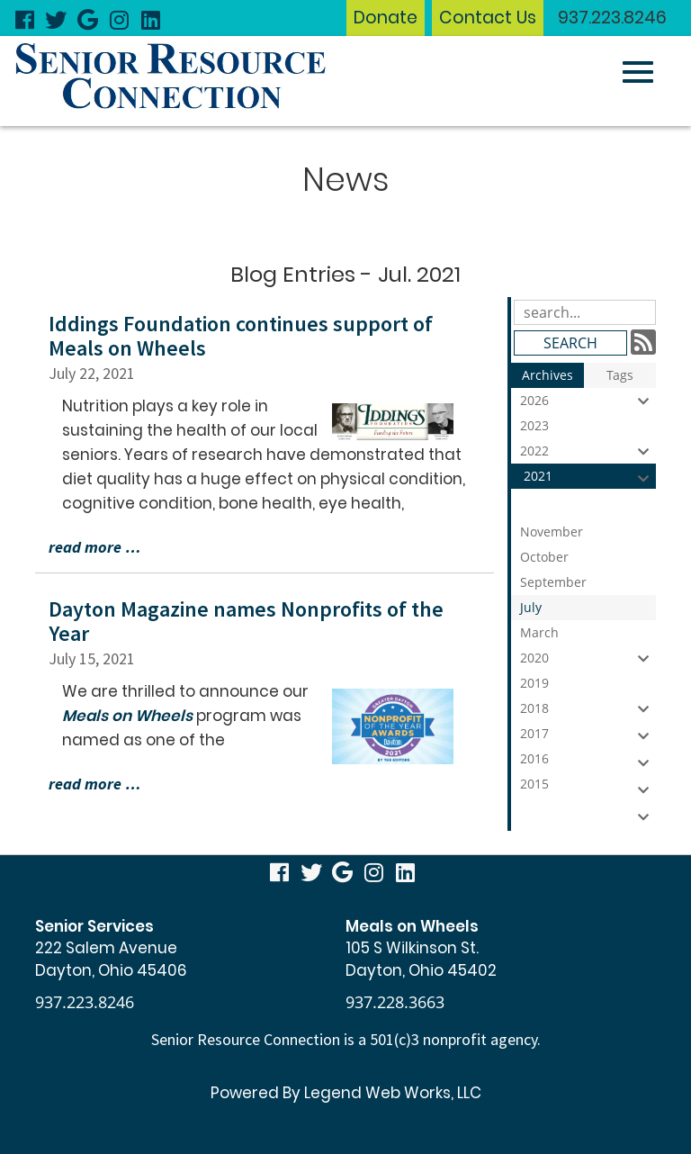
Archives (547, 374)
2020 (588, 658)
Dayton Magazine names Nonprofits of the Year (246, 620)
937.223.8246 (612, 17)
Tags (619, 374)
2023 (588, 427)
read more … (95, 546)
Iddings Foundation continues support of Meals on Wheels (241, 335)
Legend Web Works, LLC (392, 1093)
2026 (588, 400)
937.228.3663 (395, 1002)
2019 (588, 685)
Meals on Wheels (127, 715)
